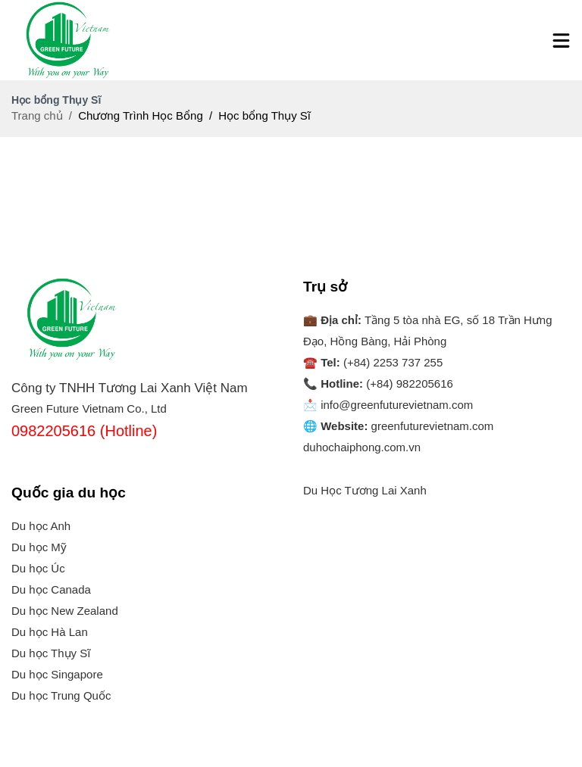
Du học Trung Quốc (61, 695)
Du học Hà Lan (49, 631)
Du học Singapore (57, 674)
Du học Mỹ (39, 547)
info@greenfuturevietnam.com (397, 404)
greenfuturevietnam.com (432, 425)
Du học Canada (51, 589)
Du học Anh (40, 525)
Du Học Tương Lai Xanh (365, 490)
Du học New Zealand (64, 610)
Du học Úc (38, 568)
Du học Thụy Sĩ (50, 653)
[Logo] (68, 40)
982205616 (424, 383)
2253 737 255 (408, 362)
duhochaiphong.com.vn (362, 447)
